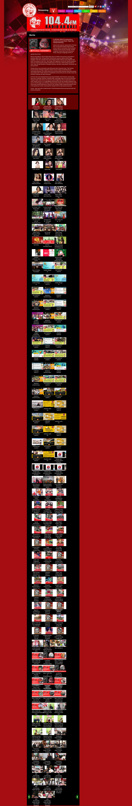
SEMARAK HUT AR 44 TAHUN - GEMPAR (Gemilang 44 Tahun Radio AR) (38, 513)
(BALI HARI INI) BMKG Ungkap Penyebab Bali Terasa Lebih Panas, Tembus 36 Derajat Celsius (60, 664)
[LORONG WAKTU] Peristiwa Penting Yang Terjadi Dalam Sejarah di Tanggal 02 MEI (49, 614)
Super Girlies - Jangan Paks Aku (60, 195)
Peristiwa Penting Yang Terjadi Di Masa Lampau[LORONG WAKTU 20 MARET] (60, 563)
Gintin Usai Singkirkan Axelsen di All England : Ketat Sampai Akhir (38, 562)
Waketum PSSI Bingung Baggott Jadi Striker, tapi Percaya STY (60, 511)
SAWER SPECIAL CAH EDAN (38, 258)
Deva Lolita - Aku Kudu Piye (49, 195)
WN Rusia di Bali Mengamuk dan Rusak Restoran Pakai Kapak (38, 537)
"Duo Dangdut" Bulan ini (49, 144)
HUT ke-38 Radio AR (49, 233)
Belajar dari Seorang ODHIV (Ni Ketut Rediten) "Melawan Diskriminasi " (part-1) (60, 463)
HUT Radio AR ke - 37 (60, 220)
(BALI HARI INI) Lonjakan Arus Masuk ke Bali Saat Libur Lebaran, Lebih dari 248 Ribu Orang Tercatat (60, 702)
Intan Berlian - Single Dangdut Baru (49, 157)
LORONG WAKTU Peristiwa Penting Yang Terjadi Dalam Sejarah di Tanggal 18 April (38, 601)
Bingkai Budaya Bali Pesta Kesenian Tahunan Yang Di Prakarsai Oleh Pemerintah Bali (49, 639)
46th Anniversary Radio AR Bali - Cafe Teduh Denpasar (38, 776)
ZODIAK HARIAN (60, 333)
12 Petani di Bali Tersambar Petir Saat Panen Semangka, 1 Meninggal (49, 524)
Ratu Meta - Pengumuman (49, 182)
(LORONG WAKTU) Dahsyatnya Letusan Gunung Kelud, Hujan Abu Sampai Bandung (49, 690)
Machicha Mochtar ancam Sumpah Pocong (60, 120)
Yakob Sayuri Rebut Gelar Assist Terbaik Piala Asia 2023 (49, 536)
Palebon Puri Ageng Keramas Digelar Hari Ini (49, 649)
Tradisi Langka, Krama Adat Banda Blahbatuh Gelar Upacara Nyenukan (60, 538)
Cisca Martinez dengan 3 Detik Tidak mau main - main (60, 108)
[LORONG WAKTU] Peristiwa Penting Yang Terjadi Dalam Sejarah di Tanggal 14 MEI (60, 614)
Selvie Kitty (49, 169)
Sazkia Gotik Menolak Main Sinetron (38, 107)
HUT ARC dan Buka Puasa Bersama (60, 208)
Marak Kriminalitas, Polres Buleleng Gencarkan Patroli (38, 524)
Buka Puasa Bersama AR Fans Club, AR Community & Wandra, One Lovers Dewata (60, 236)
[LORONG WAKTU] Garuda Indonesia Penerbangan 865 (38, 639)
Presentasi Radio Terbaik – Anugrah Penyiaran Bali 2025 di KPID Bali (60, 739)
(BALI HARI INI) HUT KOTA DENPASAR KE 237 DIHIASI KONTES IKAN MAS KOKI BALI (38, 702)
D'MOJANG (60, 169)
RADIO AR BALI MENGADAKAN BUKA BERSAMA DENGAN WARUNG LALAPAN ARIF (49, 488)
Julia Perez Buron (49, 119)
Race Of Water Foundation (38, 270)
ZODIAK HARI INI (49, 409)
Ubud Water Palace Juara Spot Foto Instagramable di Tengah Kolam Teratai (60, 525)
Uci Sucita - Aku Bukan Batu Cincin (38, 208)
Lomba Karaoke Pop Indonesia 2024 (38, 649)
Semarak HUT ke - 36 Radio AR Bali (49, 220)
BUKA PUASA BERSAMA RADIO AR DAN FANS (60, 259)
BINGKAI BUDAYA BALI (49, 295)
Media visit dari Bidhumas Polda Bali (49, 712)
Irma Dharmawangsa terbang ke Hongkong (49, 133)
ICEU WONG (38, 169)
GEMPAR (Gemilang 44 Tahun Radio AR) (60, 498)
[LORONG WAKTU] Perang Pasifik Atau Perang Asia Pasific (60, 638)
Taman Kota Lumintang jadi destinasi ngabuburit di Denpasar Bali (49, 562)
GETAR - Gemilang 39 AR (49, 245)
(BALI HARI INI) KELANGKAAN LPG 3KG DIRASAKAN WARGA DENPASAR (38, 664)
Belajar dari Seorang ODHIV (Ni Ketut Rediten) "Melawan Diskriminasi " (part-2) (38, 475)
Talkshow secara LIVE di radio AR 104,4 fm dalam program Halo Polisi (49, 726)
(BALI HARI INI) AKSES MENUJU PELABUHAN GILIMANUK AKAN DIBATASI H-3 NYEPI (49, 702)
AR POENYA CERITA (60, 270)
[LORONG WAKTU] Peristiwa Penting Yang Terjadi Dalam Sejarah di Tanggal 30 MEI (49, 627)
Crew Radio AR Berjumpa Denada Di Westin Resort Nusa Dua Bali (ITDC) (60, 487)
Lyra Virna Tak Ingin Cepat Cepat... (38, 120)
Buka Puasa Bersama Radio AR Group (38, 233)
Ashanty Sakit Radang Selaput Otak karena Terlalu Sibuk (49, 108)
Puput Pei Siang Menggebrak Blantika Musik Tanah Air (38, 145)
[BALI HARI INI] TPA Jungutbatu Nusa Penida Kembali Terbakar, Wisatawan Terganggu (38, 627)
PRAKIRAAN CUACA (38, 409)
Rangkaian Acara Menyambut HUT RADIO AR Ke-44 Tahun (38, 499)
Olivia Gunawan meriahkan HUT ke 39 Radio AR (60, 246)
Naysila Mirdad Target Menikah (60, 132)
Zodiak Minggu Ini (49, 270)
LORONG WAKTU (60, 295)
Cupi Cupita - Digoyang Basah (38, 182)
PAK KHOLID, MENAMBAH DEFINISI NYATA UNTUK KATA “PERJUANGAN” (38, 487)
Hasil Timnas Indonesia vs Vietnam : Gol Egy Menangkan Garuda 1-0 (38, 575)
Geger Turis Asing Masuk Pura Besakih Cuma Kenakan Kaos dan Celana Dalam (60, 576)
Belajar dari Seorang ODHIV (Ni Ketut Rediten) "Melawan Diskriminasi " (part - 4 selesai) (60, 475)
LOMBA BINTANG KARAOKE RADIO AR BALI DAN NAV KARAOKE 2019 (38, 324)
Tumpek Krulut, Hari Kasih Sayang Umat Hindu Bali (60, 586)
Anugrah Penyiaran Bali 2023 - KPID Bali (49, 510)
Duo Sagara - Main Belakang (60, 182)
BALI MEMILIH (60, 647)
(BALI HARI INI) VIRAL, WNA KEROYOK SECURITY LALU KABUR (60, 688)
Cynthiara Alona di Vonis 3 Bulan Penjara (38, 132)
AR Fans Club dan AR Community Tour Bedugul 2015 (38, 221)
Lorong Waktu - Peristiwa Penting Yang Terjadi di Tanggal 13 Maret (38, 550)
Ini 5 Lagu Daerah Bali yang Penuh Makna (60, 548)
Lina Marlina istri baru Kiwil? (38, 157)
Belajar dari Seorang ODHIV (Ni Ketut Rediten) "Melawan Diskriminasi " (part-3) (49, 475)
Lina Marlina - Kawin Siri (38, 195)
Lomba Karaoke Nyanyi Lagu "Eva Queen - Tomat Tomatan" (49, 208)
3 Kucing (60, 143)
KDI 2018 (38, 244)
